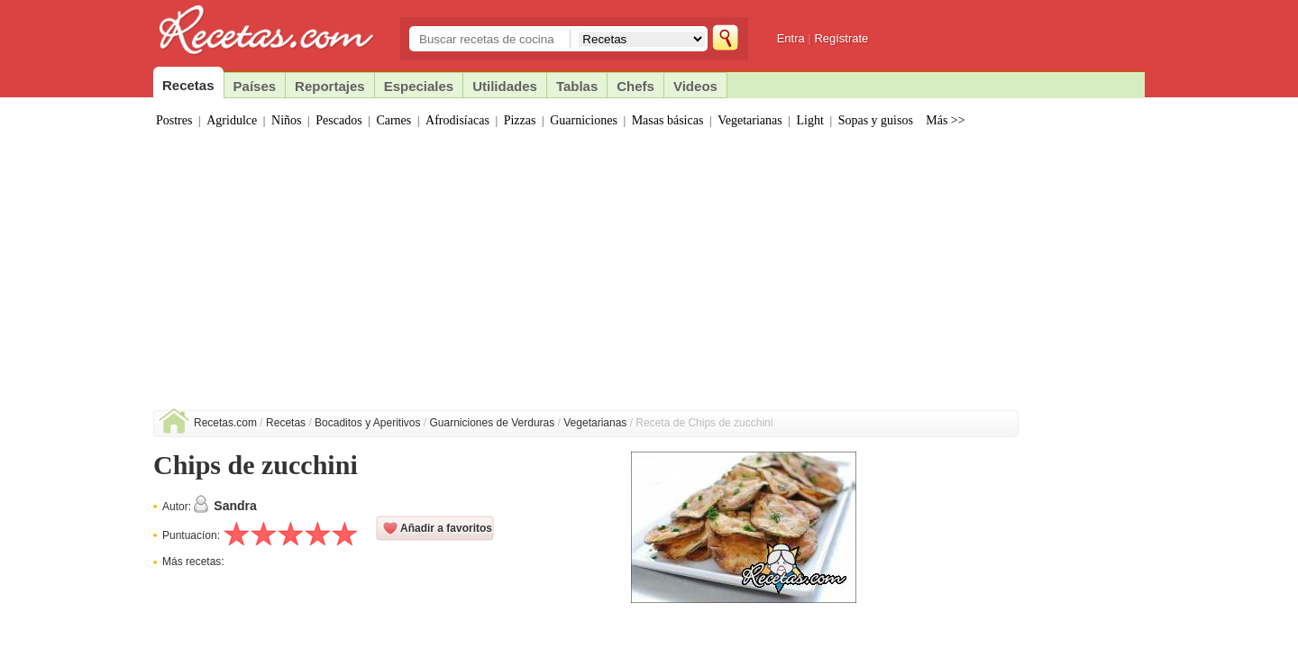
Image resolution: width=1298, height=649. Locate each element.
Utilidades (504, 86)
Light (810, 120)
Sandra (235, 505)
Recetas (286, 422)
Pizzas (520, 120)
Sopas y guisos (875, 120)
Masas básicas (668, 120)
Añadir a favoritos (446, 528)
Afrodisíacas (457, 120)
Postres (174, 120)
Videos (695, 86)
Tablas (577, 86)
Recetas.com (225, 422)
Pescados (338, 120)
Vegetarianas (750, 120)
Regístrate (841, 38)
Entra (791, 38)
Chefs (635, 86)
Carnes (393, 120)
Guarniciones (583, 120)
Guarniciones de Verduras (492, 422)
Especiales (419, 86)
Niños (286, 120)
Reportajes (330, 86)
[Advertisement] (649, 275)
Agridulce (231, 120)
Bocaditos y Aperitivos (367, 422)
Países (255, 86)
